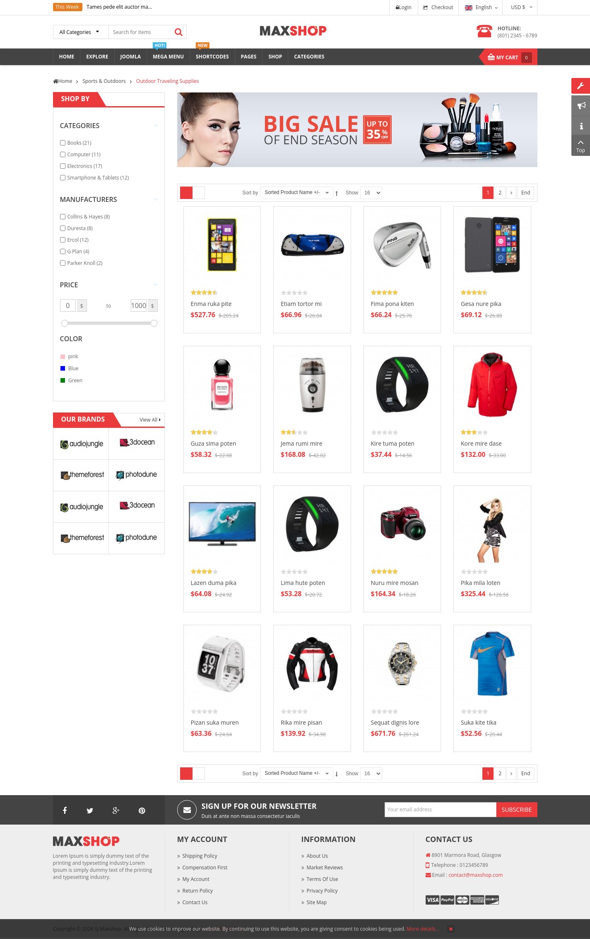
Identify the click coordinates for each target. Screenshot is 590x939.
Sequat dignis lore (395, 722)
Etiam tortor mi (301, 304)
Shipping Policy (200, 855)
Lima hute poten (303, 583)
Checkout (442, 7)
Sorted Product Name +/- (292, 192)
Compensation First (205, 867)
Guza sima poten (213, 443)
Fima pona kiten (392, 304)
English (478, 7)
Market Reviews (325, 867)
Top (580, 145)
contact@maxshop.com (475, 874)
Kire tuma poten (393, 443)
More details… (423, 928)
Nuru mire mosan (395, 583)
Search (178, 32)
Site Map (317, 902)
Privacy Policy (322, 890)
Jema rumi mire (302, 443)
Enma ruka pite (211, 304)
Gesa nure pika (481, 304)
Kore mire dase (481, 443)
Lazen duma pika (214, 583)
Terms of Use (322, 879)
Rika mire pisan (301, 722)
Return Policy (198, 890)
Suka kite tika (478, 722)
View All (149, 419)
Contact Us (195, 902)
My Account (196, 879)
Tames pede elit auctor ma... (119, 6)
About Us (317, 855)
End (525, 192)
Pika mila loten (481, 583)
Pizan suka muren (215, 722)
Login (404, 7)
